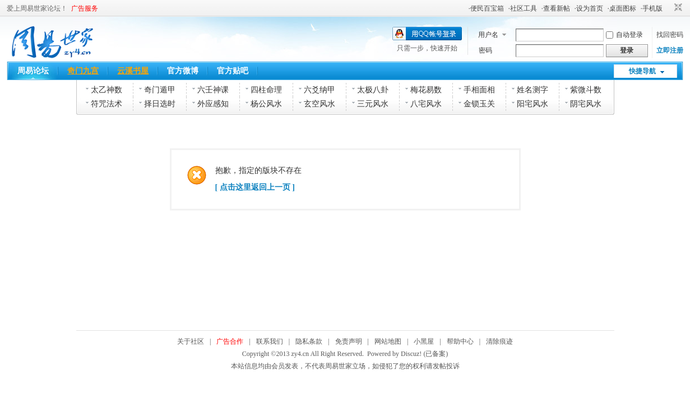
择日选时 (159, 104)
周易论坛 (33, 71)
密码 (485, 50)
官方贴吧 (232, 71)
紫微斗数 (585, 90)
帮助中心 (460, 341)
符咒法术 (106, 104)
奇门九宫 (83, 71)
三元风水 (372, 104)
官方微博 (182, 71)
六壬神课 (213, 90)
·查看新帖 (555, 8)
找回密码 (669, 35)
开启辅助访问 (667, 8)
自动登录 (624, 35)
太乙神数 (106, 90)
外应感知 (213, 104)
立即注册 (669, 50)
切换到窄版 (676, 8)
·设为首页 (589, 8)
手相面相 (479, 90)
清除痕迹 (499, 341)
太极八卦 (372, 90)
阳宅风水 (532, 104)
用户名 (488, 35)
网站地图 (387, 341)
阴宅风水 (585, 104)
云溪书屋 (133, 71)
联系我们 (269, 341)
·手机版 (652, 8)
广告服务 (84, 8)
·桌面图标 (622, 8)
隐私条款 (308, 341)
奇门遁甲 (159, 90)
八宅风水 (426, 104)
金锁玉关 (479, 104)
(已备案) (435, 354)
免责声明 (348, 341)
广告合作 (229, 341)
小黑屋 (424, 341)
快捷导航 (642, 71)
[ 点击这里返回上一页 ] (255, 187)
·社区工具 (522, 8)
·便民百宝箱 (486, 8)
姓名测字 (532, 90)
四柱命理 (266, 90)
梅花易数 (426, 90)
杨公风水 (266, 104)
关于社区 (190, 341)
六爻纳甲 (319, 90)
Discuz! (411, 354)
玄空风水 (319, 104)
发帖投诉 (446, 366)
